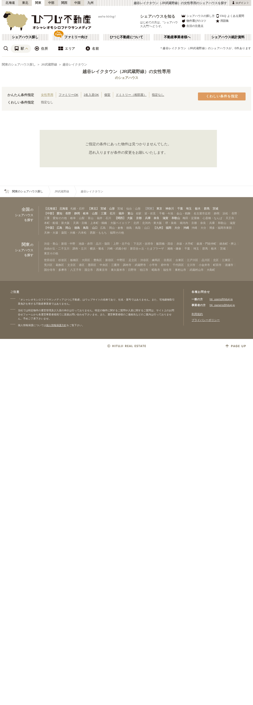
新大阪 (65, 222)
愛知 (59, 213)
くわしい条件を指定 (222, 96)
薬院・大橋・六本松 (74, 232)
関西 (64, 3)
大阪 (130, 218)
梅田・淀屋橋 (191, 218)
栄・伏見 (150, 213)
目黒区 (168, 260)
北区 (216, 260)
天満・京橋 (80, 222)
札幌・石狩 (77, 208)
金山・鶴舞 (183, 213)
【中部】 (49, 213)
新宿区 (109, 260)
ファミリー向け (76, 37)
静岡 (77, 213)
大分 (177, 227)
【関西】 (120, 218)
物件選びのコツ (193, 21)
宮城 (103, 208)
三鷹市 (115, 264)
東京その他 (51, 253)
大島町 (211, 269)
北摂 (136, 222)
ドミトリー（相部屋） (131, 94)
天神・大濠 (51, 232)
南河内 (184, 222)
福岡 (168, 227)
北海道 (10, 3)
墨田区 (92, 264)
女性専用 (47, 94)
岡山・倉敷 (116, 227)
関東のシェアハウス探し (19, 64)
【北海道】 (51, 208)
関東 (38, 3)
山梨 (95, 213)
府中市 (165, 264)
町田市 (217, 264)
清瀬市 (229, 264)
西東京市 (102, 269)
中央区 (104, 264)
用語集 (222, 21)
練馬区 (156, 260)
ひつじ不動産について (126, 37)
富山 (130, 213)
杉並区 (62, 260)
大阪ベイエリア (120, 222)
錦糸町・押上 (227, 243)
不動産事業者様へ (177, 37)
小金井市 (204, 264)
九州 (90, 3)
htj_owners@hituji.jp (222, 305)
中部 (51, 3)
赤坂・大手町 (184, 243)
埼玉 (189, 208)
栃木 (198, 208)
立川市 (191, 264)
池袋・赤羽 (86, 243)
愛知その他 (60, 218)
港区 (82, 264)
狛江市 (144, 269)
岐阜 (86, 213)
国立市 (89, 269)
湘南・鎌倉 (174, 248)
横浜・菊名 (97, 248)
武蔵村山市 (196, 269)
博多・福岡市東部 (220, 227)
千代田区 (178, 264)
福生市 (167, 269)
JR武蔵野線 (49, 64)
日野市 (132, 269)
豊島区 (97, 260)
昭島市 (156, 269)
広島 (59, 227)
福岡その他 (117, 232)
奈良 (156, 218)
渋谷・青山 (51, 243)
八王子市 (75, 269)
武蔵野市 (140, 264)
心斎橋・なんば (212, 218)
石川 (112, 213)
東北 (25, 3)
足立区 (133, 260)
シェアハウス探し (25, 37)
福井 (121, 213)
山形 (112, 208)
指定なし (158, 94)
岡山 (68, 227)
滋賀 (165, 218)
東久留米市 (118, 269)
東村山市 (180, 269)
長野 (68, 213)
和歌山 (176, 218)
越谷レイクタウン (74, 64)
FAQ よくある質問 (230, 16)
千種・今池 (166, 213)
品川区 (206, 260)
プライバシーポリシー (206, 320)
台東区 (179, 260)
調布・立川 (79, 248)
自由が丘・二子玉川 (56, 248)
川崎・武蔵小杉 (117, 248)
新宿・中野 (68, 243)
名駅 (138, 213)
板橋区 (74, 260)
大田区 (86, 260)
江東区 (226, 260)
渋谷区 (144, 260)
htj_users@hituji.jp (221, 299)
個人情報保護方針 (56, 325)
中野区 (121, 260)
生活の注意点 (192, 26)
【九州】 (158, 227)
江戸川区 (192, 260)
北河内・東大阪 (152, 222)
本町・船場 (51, 222)
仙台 (129, 208)
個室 (107, 94)
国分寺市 (49, 269)
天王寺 (230, 218)
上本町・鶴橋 (98, 222)
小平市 (153, 264)
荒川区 (48, 264)
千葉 (180, 208)
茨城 (215, 208)
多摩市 (62, 269)
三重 (104, 213)
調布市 (127, 264)
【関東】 (149, 208)
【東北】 (93, 208)
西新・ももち (98, 232)
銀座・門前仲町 (206, 243)
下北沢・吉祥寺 (143, 243)
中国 (77, 3)
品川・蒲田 (103, 243)
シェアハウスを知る (157, 16)
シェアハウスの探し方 (198, 16)
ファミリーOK (68, 94)
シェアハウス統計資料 (228, 37)
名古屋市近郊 (202, 213)
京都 (139, 218)
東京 (159, 208)
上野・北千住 (121, 243)
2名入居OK (91, 94)
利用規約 (197, 314)
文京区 (71, 264)
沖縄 (186, 227)
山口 (95, 227)
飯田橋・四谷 (164, 243)
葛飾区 (60, 264)
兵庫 (148, 218)
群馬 (206, 208)
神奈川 (169, 208)
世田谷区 (49, 260)
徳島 (77, 227)
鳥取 (86, 227)
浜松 (225, 213)
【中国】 (49, 227)
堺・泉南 (170, 222)
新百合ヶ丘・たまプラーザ (147, 248)
